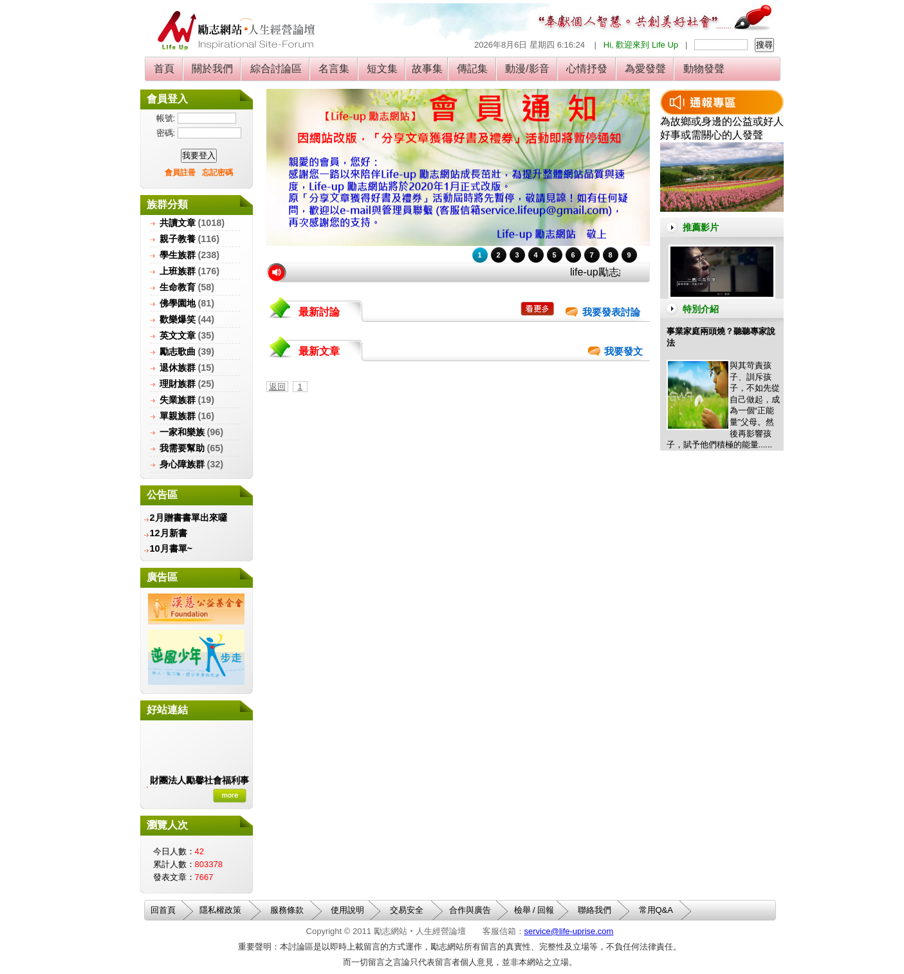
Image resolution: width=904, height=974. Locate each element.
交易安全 (406, 910)
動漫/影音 (527, 68)
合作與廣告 (470, 910)
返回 (277, 386)
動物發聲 (703, 68)
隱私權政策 (220, 910)
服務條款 (287, 910)
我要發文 (623, 351)
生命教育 (178, 287)
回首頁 (163, 910)
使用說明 (347, 910)
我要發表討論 (611, 312)
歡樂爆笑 (178, 319)
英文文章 (178, 335)
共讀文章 (178, 223)
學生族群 (178, 255)
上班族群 (178, 271)
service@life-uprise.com (569, 931)
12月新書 (168, 533)
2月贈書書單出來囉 (188, 517)
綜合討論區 (275, 68)
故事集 (427, 68)
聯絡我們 (594, 910)
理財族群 (178, 384)
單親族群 (178, 416)
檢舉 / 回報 (534, 910)
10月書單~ (171, 548)
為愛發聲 (645, 68)
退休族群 (178, 367)
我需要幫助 (182, 448)
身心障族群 (182, 464)
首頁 (164, 68)
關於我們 (212, 68)
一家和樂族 (182, 432)
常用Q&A (656, 910)
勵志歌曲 (178, 351)
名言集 (334, 68)
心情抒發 (587, 68)
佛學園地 (178, 303)
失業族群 (178, 400)
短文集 (382, 68)
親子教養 (178, 239)
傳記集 (472, 68)
